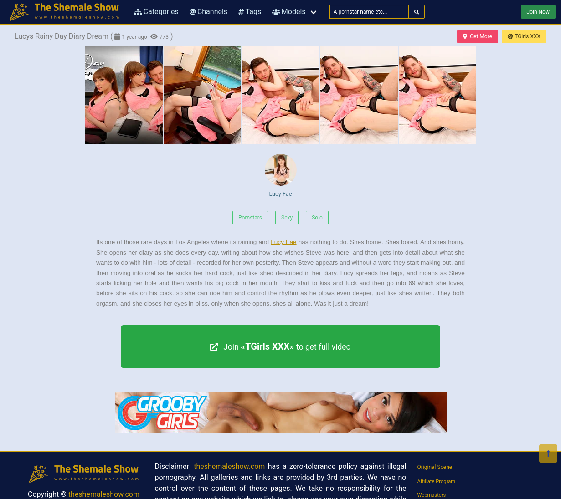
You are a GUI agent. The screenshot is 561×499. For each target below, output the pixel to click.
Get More (477, 36)
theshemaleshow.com (103, 494)
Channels (208, 11)
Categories (156, 11)
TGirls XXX (524, 36)
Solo (317, 217)
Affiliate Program (436, 481)
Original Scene (435, 467)
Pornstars (250, 217)
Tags (249, 11)
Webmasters (431, 495)
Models (288, 11)
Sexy (287, 217)
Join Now (538, 12)
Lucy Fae (281, 175)
